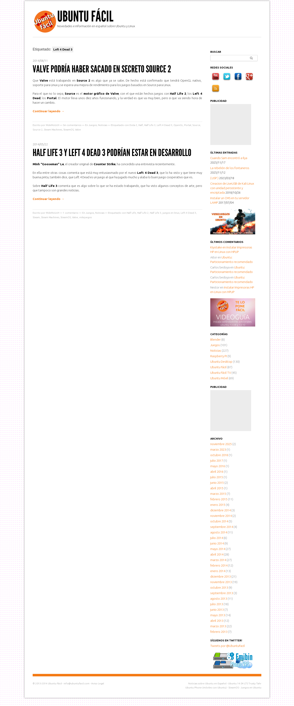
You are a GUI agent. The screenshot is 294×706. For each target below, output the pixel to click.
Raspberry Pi (218, 356)
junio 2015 (217, 482)
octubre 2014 (219, 521)
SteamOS (68, 129)
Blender (215, 339)
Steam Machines (53, 129)
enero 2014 (217, 571)
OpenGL (178, 125)
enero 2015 (217, 504)
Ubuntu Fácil (85, 16)
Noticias (102, 125)
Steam (36, 217)
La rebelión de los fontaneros (229, 168)
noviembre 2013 (221, 582)
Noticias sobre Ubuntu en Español (207, 683)
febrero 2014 (218, 565)
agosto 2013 (218, 598)
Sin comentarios (72, 125)
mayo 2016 (217, 466)
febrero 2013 (218, 631)
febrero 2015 (218, 499)
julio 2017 (216, 460)
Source (196, 125)
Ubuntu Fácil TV (220, 372)
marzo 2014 (218, 560)
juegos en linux (171, 212)
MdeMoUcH (52, 125)
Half (140, 125)
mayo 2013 (217, 615)
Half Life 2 (143, 212)
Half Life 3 (150, 125)
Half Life (131, 212)
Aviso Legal (97, 683)
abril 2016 (216, 471)
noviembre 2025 (221, 444)
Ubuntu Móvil (219, 378)
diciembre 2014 (220, 510)
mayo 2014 (217, 549)
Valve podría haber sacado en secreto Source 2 (102, 69)
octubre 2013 (219, 587)
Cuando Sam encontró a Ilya (228, 158)
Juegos (93, 125)
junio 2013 (217, 609)
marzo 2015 (218, 493)
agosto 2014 (218, 532)
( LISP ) (214, 178)
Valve (78, 129)
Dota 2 (133, 125)
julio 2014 (216, 538)
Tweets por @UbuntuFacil (227, 646)
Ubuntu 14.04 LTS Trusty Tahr (244, 683)
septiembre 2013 (221, 593)
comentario (70, 212)
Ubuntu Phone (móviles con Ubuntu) (206, 687)
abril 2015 (216, 488)
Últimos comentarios (226, 241)
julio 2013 (216, 604)
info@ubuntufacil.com (76, 683)
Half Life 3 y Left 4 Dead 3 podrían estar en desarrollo (112, 152)
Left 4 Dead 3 (164, 125)
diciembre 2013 (220, 576)
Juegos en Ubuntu (251, 687)
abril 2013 (216, 620)
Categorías (219, 334)
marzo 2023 (218, 449)
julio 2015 (216, 477)
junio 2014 (217, 543)
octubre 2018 (219, 455)
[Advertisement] (230, 124)
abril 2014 (216, 554)
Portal (187, 125)
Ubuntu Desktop (221, 361)
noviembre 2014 (221, 515)
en (218, 247)
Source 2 (38, 129)
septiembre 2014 (221, 527)
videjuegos (85, 217)
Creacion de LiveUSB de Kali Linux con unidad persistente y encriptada (232, 188)
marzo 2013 (218, 626)
